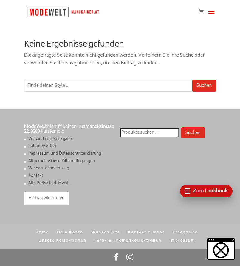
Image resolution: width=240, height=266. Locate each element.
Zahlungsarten (42, 146)
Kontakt (35, 176)
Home (42, 233)
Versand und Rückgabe (50, 139)
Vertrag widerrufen (46, 198)
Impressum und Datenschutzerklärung (64, 154)
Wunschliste (105, 233)
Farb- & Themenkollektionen (127, 241)
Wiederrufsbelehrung (48, 168)
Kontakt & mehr (146, 233)
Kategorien (185, 233)
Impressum (182, 241)
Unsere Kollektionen (62, 241)
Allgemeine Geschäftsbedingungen (61, 161)
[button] (221, 249)
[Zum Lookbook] (206, 191)
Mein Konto (70, 233)
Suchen (204, 85)
